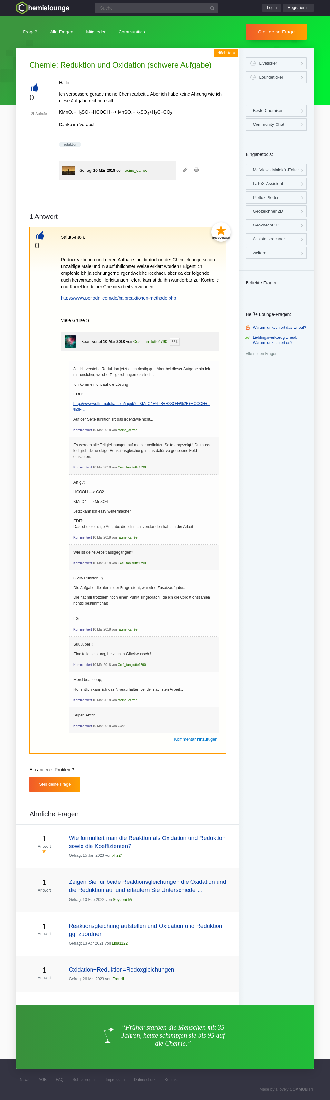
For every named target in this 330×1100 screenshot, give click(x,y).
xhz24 (117, 855)
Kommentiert (82, 430)
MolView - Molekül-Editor (276, 169)
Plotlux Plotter (265, 197)
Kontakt (171, 1079)
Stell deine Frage (276, 31)
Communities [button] (132, 31)
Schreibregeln (85, 1079)
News (24, 1079)
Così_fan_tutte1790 (150, 341)
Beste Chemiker (267, 110)
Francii (118, 979)
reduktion (70, 144)
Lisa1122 (120, 943)
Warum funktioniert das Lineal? (279, 327)
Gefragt (85, 170)
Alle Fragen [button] (61, 31)
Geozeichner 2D (268, 211)
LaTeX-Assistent (268, 183)
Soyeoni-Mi (122, 899)
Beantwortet (91, 341)
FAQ (59, 1079)
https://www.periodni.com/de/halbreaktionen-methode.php (118, 297)
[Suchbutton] (212, 8)
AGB (43, 1079)
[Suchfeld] (156, 8)
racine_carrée (135, 170)
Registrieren (298, 7)
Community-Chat (268, 124)
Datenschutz (145, 1079)
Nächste (226, 53)
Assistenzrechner (269, 238)
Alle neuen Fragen (261, 353)
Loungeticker (271, 77)
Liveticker (268, 63)
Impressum (115, 1079)
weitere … (262, 252)
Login (272, 7)
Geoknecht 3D (266, 225)
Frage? (30, 31)
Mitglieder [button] (96, 31)
